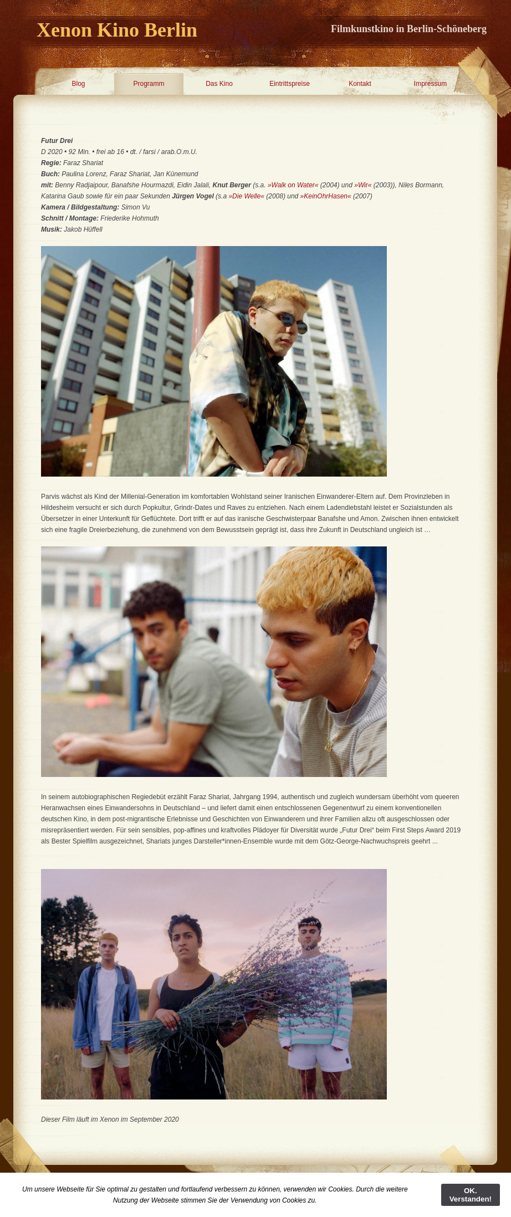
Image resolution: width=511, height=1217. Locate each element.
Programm (148, 84)
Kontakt (360, 84)
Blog (78, 84)
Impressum (430, 84)
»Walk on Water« (293, 185)
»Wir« (362, 185)
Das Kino (219, 84)
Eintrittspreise (289, 84)
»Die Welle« (246, 196)
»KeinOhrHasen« (326, 196)
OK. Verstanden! (470, 1195)
